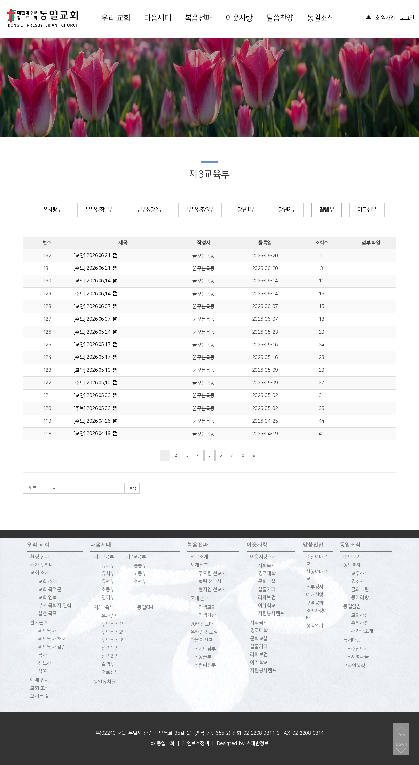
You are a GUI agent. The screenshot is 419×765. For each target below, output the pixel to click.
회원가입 (385, 18)
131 (47, 268)
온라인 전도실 (204, 632)
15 (321, 306)
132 (47, 255)
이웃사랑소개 (263, 557)
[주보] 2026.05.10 (92, 383)
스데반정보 (257, 743)
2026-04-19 (265, 434)
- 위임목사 (45, 631)
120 (47, 408)
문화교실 (259, 638)
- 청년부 (139, 581)
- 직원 (41, 671)
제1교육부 (104, 557)
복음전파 (198, 18)
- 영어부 (107, 597)
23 (321, 357)
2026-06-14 (265, 281)
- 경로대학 (265, 573)
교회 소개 (39, 573)
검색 (132, 488)
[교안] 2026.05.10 (92, 370)
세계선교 (199, 565)
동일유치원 (105, 682)
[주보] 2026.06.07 (92, 319)
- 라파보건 (265, 597)
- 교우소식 (358, 573)
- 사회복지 (265, 565)
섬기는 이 (39, 622)
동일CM (145, 607)
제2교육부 (136, 557)
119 (47, 421)
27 (321, 383)
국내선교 (199, 598)
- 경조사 (356, 581)
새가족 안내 (41, 565)
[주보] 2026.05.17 (92, 357)
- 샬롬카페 (265, 589)
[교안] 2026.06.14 (92, 281)
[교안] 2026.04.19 (92, 433)
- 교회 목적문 (48, 589)
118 (47, 434)
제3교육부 (104, 607)
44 (321, 421)
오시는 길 (39, 696)
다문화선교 (202, 640)
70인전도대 (202, 624)
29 (321, 370)
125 (47, 345)
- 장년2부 (108, 656)
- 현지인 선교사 (210, 589)
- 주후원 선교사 (210, 573)
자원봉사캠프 (263, 670)
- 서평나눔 (358, 657)
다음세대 (157, 18)
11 (321, 281)
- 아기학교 (265, 605)
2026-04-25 (265, 421)
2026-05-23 (265, 332)
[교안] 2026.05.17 (92, 344)
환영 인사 (39, 557)
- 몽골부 (203, 657)
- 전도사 (43, 663)
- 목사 (41, 655)
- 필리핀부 (205, 665)
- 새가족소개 (360, 631)
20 (321, 332)
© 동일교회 (162, 743)
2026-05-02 (265, 395)
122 (47, 383)
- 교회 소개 (46, 581)
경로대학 (259, 630)
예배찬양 (315, 595)
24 (321, 345)
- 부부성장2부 (112, 632)
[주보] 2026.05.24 (92, 332)
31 (321, 395)
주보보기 (352, 557)
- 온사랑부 (109, 616)
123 (47, 370)
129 (47, 293)
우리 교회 (115, 18)
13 (321, 293)
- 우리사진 (358, 623)
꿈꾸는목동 (203, 255)
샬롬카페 (259, 646)
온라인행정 (354, 666)
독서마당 (352, 640)
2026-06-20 (265, 255)
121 (47, 395)
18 (321, 319)
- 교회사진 (358, 615)
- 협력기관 (205, 615)
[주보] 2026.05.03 (92, 408)
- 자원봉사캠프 (269, 613)
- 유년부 (107, 581)
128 (47, 306)
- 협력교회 (205, 607)
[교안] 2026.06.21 (92, 255)
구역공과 (315, 603)
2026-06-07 (265, 306)
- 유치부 (107, 573)
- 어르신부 (109, 672)
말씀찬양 (279, 18)
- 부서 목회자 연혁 (53, 605)
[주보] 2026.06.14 (92, 293)
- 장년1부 (108, 648)
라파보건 (259, 654)
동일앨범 (352, 606)
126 (47, 332)
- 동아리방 (358, 597)
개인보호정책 (195, 743)
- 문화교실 (265, 581)
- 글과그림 (358, 589)
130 (47, 281)
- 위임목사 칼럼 (50, 647)
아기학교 (259, 662)
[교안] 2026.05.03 (92, 395)
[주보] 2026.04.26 (92, 421)
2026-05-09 (265, 370)
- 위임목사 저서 (50, 639)
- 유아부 (107, 565)
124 (47, 357)
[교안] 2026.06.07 (92, 306)
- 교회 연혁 (46, 597)
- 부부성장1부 (112, 624)
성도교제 (352, 565)
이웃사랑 (239, 18)
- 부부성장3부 (112, 640)
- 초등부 (107, 589)
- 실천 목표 (46, 613)
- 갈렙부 (107, 664)
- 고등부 (139, 573)
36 (321, 408)
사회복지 (259, 622)
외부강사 (315, 587)
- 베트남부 (205, 649)
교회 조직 (39, 688)
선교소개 (199, 557)
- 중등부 (139, 565)
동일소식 (320, 18)
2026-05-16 (265, 345)
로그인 (407, 18)
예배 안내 (39, 680)
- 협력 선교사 (208, 581)
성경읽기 (315, 626)
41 (321, 434)
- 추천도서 (358, 649)
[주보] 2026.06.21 (92, 268)
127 (47, 319)
